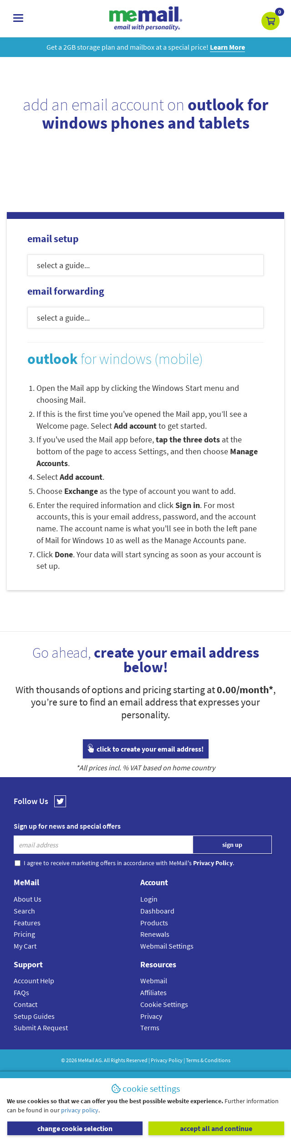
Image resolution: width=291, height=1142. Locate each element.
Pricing (24, 934)
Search (24, 910)
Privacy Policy (167, 1060)
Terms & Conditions (208, 1060)
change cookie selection (74, 1128)
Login (149, 898)
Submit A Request (41, 1027)
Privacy (151, 1016)
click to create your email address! (146, 748)
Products (154, 922)
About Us (27, 898)
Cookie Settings (164, 1004)
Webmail (153, 980)
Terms (149, 1027)
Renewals (154, 934)
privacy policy (79, 1110)
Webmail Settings (167, 945)
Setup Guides (34, 1016)
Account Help (34, 980)
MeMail (86, 1060)
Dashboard (157, 910)
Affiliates (153, 992)
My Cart (25, 945)
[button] (270, 21)
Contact (25, 1004)
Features (27, 922)
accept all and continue (216, 1128)
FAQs (21, 992)
